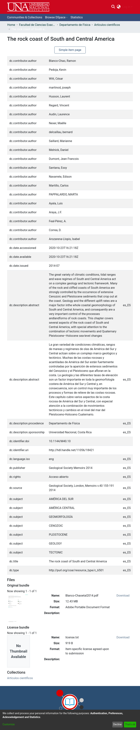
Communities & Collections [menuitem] (24, 17)
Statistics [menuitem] (77, 17)
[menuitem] (118, 7)
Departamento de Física (74, 25)
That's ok (130, 724)
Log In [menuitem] (126, 7)
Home (11, 25)
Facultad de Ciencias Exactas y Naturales (37, 25)
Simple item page (70, 50)
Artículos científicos (107, 25)
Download (122, 595)
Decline (117, 724)
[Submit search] (113, 7)
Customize (9, 724)
